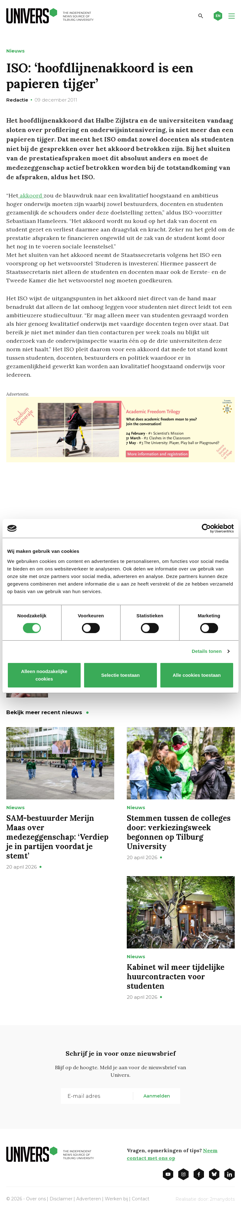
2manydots (222, 1199)
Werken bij (116, 1199)
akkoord (31, 195)
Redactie (17, 100)
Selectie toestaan (120, 675)
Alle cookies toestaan (197, 675)
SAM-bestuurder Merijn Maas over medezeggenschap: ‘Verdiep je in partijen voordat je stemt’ (57, 837)
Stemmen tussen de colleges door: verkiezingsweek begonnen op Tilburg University (179, 832)
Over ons (36, 1199)
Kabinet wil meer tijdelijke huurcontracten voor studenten (175, 976)
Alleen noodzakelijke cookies (44, 675)
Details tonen (207, 651)
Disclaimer (61, 1199)
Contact (140, 1199)
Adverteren (88, 1199)
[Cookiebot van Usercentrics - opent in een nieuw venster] (206, 528)
